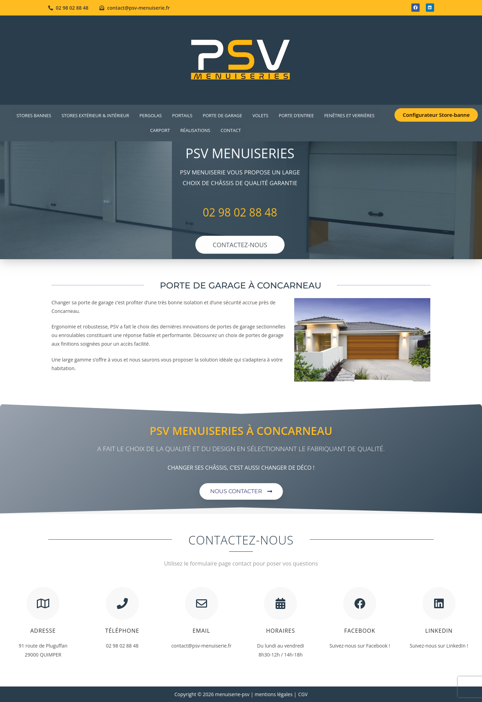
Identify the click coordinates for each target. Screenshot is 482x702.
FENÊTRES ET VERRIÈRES (349, 115)
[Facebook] (359, 603)
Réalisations (195, 130)
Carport (160, 130)
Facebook (359, 630)
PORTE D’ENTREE (296, 115)
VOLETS (260, 115)
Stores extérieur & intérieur (95, 115)
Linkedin (439, 630)
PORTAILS (182, 115)
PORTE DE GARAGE (222, 115)
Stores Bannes (34, 115)
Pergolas (151, 115)
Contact (231, 130)
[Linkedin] (438, 603)
